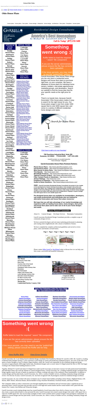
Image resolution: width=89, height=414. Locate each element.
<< (4, 403)
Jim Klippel (56, 249)
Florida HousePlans (24, 311)
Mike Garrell (47, 249)
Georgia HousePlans (42, 298)
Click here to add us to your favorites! (53, 150)
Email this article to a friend (31, 9)
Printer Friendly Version (16, 9)
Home (41, 9)
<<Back (5, 9)
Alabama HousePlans (24, 298)
